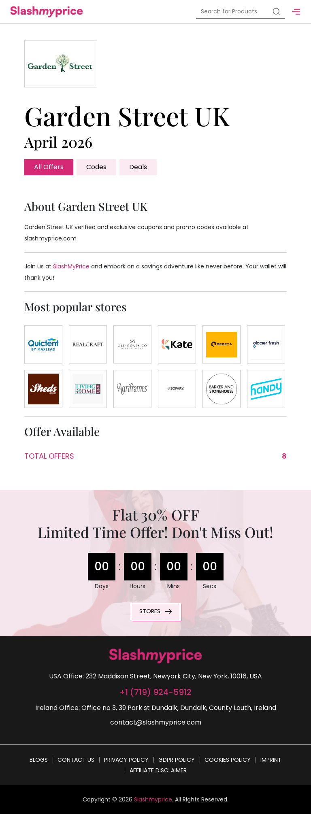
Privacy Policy (126, 760)
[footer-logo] (155, 655)
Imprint (270, 760)
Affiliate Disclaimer (158, 770)
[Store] (43, 344)
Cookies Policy (227, 760)
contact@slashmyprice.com (155, 722)
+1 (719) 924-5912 (155, 692)
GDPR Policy (176, 760)
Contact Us (76, 760)
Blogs (39, 760)
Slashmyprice (153, 799)
